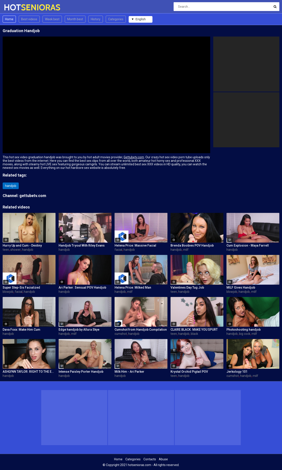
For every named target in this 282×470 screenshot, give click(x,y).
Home (9, 19)
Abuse (163, 459)
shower (15, 249)
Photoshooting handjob (243, 329)
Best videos (29, 19)
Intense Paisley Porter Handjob (81, 371)
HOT (15, 7)
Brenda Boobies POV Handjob (192, 245)
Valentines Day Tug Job (187, 287)
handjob (10, 186)
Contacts (149, 459)
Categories (115, 19)
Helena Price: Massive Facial (135, 245)
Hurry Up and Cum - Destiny (22, 245)
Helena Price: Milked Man (133, 287)
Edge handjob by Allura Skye (79, 329)
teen (6, 249)
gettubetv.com (32, 195)
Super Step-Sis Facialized (21, 287)
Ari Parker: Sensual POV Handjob (82, 287)
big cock (244, 333)
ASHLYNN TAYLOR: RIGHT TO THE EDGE (29, 371)
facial (118, 249)
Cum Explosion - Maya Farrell (247, 245)
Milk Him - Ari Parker (129, 371)
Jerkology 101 (236, 371)
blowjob (8, 291)
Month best (75, 19)
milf (186, 249)
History (95, 19)
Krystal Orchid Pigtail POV (189, 371)
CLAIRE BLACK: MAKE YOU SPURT (194, 329)
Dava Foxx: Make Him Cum (21, 329)
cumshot (121, 333)
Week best (52, 19)
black (194, 333)
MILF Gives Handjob (240, 287)
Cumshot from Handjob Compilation (141, 329)
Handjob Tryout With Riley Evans (82, 245)
